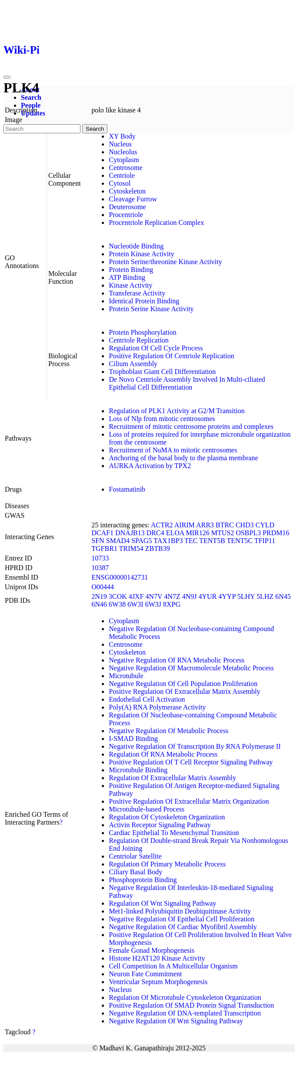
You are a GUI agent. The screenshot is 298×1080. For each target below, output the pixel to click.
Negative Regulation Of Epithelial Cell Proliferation (181, 919)
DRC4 (155, 533)
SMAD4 (118, 540)
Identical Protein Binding (144, 301)
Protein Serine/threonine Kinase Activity (165, 261)
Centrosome (125, 167)
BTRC (225, 525)
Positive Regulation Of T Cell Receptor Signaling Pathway (191, 762)
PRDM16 (276, 533)
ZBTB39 (157, 548)
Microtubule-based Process (146, 809)
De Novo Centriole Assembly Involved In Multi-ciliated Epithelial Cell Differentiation (187, 383)
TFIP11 (264, 540)
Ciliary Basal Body (135, 872)
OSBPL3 (248, 533)
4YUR (207, 596)
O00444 (102, 587)
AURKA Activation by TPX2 (150, 465)
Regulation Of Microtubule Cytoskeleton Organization (185, 997)
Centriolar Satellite (135, 856)
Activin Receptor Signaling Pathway (160, 825)
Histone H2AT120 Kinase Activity (157, 958)
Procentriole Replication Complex (156, 222)
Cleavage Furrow (133, 199)
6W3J (153, 604)
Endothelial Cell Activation (147, 699)
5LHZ (265, 596)
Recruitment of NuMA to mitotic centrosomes (173, 450)
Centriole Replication (138, 340)
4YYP (226, 596)
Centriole (122, 175)
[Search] (41, 128)
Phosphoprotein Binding (143, 879)
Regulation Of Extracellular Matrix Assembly (172, 777)
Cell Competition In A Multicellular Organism (173, 966)
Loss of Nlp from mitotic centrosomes (162, 418)
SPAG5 (141, 540)
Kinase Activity (130, 285)
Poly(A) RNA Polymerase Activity (157, 707)
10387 (100, 567)
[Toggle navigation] (6, 77)
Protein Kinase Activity (141, 254)
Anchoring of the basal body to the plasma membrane (183, 458)
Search (31, 97)
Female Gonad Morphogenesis (151, 950)
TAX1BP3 (168, 540)
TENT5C (240, 540)
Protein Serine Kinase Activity (151, 308)
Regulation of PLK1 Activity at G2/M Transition (176, 410)
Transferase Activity (137, 293)
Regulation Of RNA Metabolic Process (163, 754)
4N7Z (172, 596)
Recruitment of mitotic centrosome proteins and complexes (191, 426)
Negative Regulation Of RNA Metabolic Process (176, 660)
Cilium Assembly (133, 363)
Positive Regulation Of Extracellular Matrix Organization (189, 801)
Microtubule (126, 675)
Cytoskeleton (127, 191)
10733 (100, 558)
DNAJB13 (130, 533)
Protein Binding (131, 269)
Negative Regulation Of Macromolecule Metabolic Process (191, 668)
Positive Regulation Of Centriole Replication (171, 356)
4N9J (189, 596)
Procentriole (126, 214)
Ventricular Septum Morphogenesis (158, 981)
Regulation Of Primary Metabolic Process (167, 864)
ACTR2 (162, 525)
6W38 (117, 604)
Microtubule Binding (138, 770)
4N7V (153, 596)
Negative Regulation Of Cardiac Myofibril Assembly (183, 927)
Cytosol (120, 183)
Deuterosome (127, 207)
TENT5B (212, 540)
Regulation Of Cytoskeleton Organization (167, 817)
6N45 (283, 596)
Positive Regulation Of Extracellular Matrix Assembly (184, 691)
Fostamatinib (127, 489)
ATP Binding (127, 277)
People (30, 105)
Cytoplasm (124, 159)
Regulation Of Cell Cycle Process (156, 348)
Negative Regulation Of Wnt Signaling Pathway (176, 1021)
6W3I (135, 604)
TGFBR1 (104, 548)
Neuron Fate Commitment (145, 974)
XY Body (122, 136)
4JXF (136, 596)
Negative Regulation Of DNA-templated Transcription (185, 1013)
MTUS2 (222, 533)
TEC (191, 540)
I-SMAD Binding (133, 738)
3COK (118, 596)
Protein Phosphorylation (142, 332)
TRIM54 (131, 548)
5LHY (245, 596)
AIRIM (184, 525)
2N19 (99, 596)
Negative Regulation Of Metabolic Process (168, 730)
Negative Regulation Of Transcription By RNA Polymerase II (195, 746)
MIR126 (197, 533)
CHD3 (244, 525)
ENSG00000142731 (119, 577)
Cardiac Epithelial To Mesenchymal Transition (174, 832)
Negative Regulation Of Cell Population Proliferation (183, 683)
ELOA (175, 533)
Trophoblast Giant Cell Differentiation (162, 371)
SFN (97, 540)
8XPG (172, 604)
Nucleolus (123, 152)
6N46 (99, 604)
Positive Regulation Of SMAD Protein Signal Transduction (191, 1005)
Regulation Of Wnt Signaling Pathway (162, 903)
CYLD (265, 525)
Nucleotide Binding (136, 246)
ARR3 (205, 525)
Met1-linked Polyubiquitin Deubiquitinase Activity (180, 911)
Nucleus (120, 144)
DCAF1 (102, 533)
